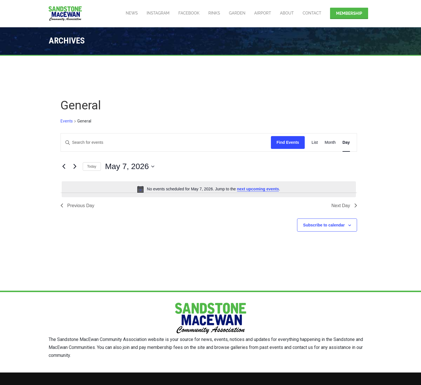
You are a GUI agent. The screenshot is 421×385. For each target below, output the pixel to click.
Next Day (344, 205)
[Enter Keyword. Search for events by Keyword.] (166, 142)
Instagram (156, 13)
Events (67, 121)
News (130, 13)
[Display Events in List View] (315, 142)
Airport (262, 13)
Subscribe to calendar (324, 225)
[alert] (209, 189)
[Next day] (75, 166)
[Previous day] (64, 166)
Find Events (288, 142)
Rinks (213, 13)
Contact (311, 13)
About (286, 13)
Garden (236, 13)
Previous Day (77, 205)
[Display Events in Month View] (330, 142)
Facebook (187, 13)
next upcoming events (258, 189)
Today (91, 166)
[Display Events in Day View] (346, 142)
